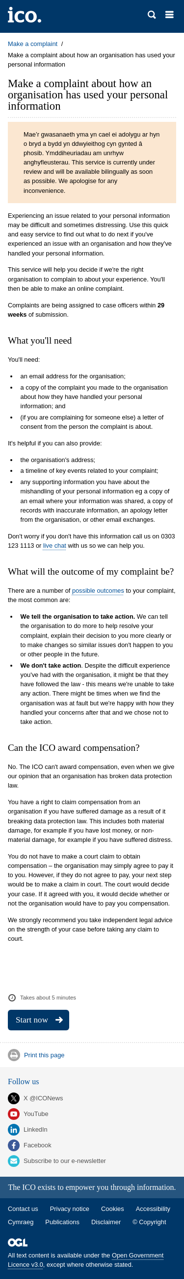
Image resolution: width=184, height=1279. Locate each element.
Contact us (23, 1208)
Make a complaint (32, 43)
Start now (32, 1019)
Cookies (112, 1208)
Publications (62, 1222)
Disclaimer (106, 1222)
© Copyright (149, 1222)
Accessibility (153, 1208)
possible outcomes (98, 590)
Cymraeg (20, 1222)
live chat (54, 545)
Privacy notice (69, 1208)
